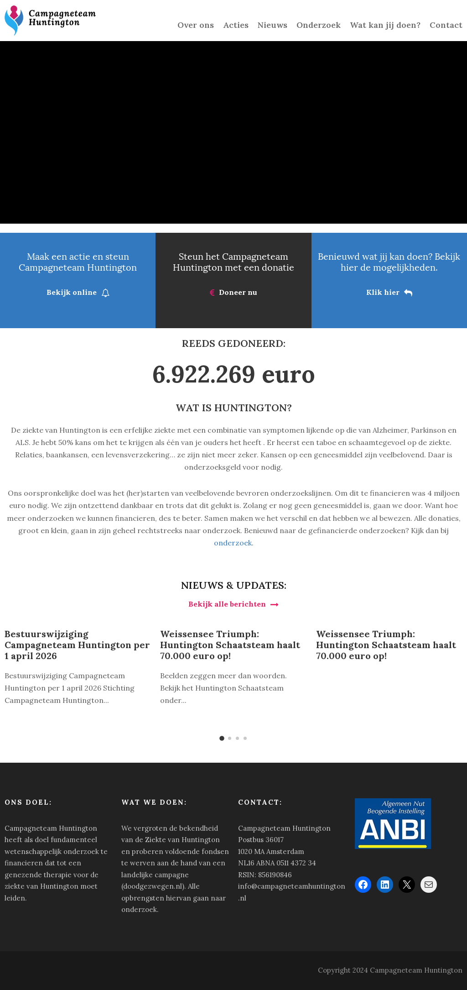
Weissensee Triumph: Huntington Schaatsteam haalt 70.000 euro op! (230, 644)
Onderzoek (318, 25)
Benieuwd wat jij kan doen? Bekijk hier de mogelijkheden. (389, 262)
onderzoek (233, 542)
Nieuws (272, 25)
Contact (446, 25)
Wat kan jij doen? (385, 25)
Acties (236, 25)
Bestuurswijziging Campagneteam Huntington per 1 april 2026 (77, 644)
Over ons (195, 25)
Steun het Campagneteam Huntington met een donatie (233, 262)
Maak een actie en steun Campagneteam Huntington (78, 262)
